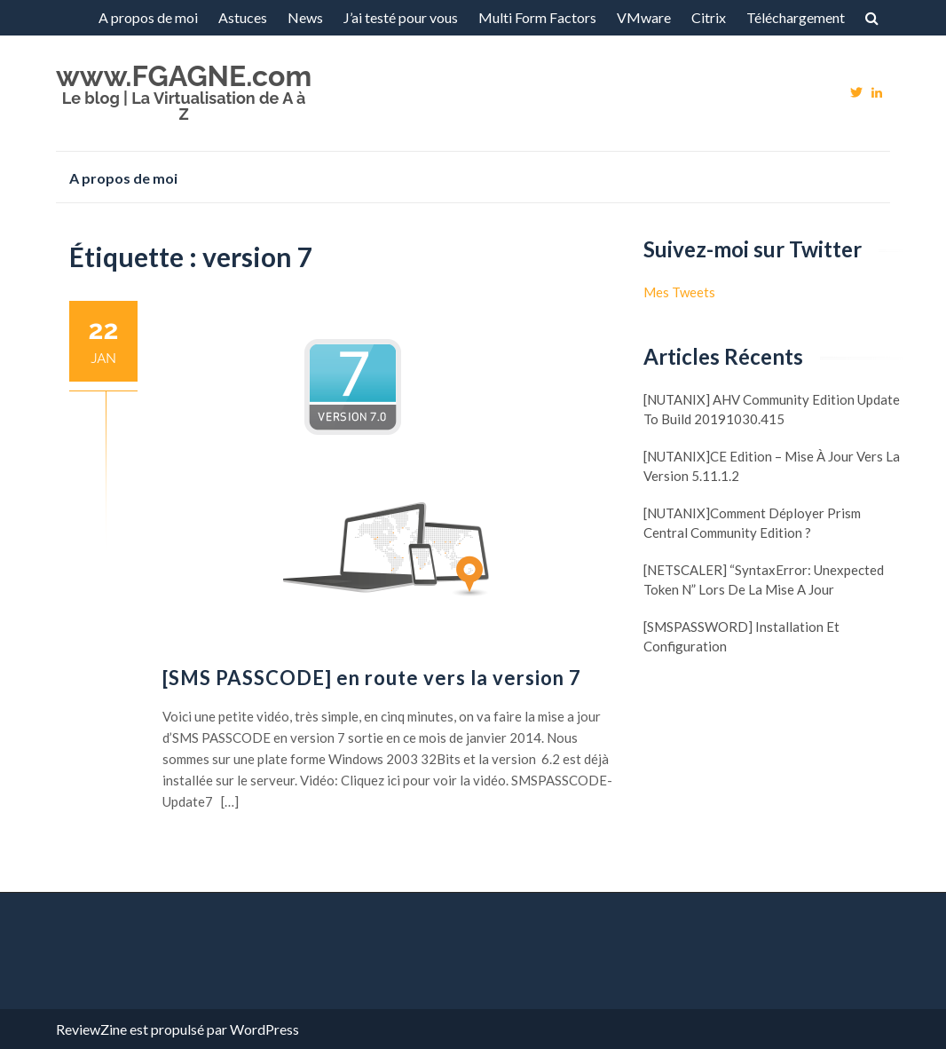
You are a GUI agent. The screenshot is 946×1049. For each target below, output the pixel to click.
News (305, 17)
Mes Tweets (679, 292)
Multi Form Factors (537, 17)
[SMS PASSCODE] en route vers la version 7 (371, 678)
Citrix (708, 17)
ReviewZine (91, 1029)
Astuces (242, 17)
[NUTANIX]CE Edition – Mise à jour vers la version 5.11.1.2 (771, 466)
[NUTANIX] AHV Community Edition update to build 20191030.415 (771, 409)
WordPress (264, 1029)
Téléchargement (795, 17)
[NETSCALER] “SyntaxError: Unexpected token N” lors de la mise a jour (763, 579)
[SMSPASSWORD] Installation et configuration (741, 636)
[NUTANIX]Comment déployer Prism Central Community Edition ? (752, 522)
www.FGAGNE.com (183, 75)
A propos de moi (148, 17)
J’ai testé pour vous (400, 17)
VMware (644, 17)
